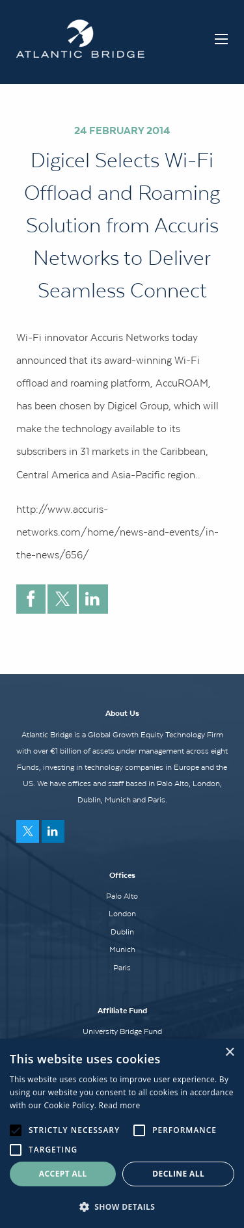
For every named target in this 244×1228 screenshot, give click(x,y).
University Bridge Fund (122, 1031)
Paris (122, 967)
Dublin (122, 931)
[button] (122, 1206)
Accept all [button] (63, 1173)
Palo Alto (122, 896)
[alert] (122, 1133)
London (122, 913)
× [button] (229, 1052)
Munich (122, 949)
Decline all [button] (178, 1173)
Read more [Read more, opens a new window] (120, 1105)
